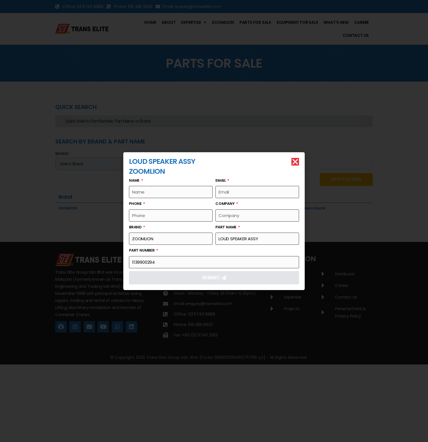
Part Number (142, 250)
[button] (295, 162)
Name (134, 180)
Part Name (226, 227)
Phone (136, 203)
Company (225, 203)
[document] (214, 221)
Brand (136, 227)
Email (221, 180)
